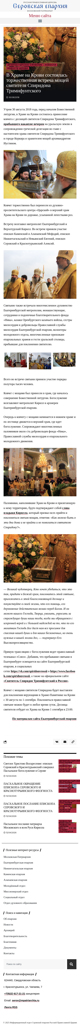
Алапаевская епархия (15, 879)
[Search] (71, 964)
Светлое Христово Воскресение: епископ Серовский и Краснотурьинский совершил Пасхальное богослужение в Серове (29, 767)
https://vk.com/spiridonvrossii (29, 671)
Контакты (9, 953)
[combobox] (35, 964)
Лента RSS (10, 1007)
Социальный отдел (14, 897)
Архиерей (9, 930)
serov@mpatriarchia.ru (25, 1000)
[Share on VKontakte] (56, 742)
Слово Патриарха (66, 831)
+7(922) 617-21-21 (14, 993)
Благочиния (10, 941)
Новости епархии (65, 770)
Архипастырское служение (25, 65)
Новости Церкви (18, 68)
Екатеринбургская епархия (18, 862)
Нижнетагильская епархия (18, 868)
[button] (40, 21)
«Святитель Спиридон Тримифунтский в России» (36, 680)
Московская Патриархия (17, 856)
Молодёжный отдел (14, 885)
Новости (50, 65)
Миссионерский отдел (16, 891)
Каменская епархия (14, 874)
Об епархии (10, 918)
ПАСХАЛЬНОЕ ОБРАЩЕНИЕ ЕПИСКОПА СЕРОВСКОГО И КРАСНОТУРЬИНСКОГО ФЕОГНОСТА (28, 787)
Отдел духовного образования (20, 903)
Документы (10, 947)
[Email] (64, 742)
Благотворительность (15, 936)
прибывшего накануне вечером (24, 124)
